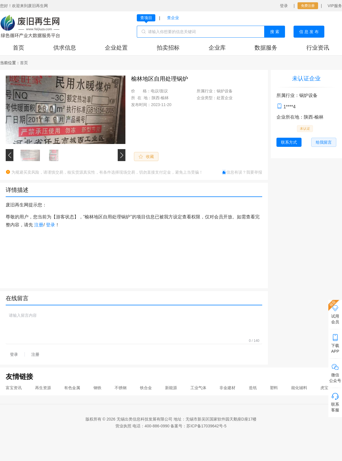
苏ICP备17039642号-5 (206, 426)
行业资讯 (317, 47)
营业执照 (123, 426)
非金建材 (227, 387)
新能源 (171, 387)
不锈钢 (121, 387)
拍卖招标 (168, 47)
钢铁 (97, 387)
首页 (18, 47)
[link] (24, 63)
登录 (284, 5)
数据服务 (266, 47)
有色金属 (72, 387)
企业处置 (116, 47)
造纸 (253, 387)
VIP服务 (334, 5)
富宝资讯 (14, 387)
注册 (38, 224)
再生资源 (43, 387)
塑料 (274, 387)
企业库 (217, 47)
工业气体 (198, 387)
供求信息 (64, 47)
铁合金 (146, 387)
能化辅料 (299, 387)
